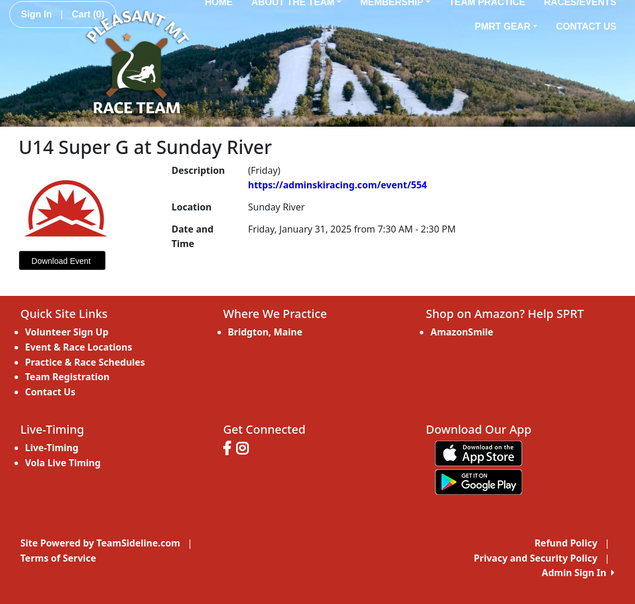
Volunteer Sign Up (67, 332)
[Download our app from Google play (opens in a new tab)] (478, 481)
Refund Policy (565, 543)
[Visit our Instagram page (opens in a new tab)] (245, 450)
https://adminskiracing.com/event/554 (337, 184)
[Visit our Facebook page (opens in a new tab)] (229, 450)
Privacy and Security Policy (535, 558)
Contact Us (586, 26)
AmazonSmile (461, 332)
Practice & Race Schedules (85, 362)
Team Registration (67, 376)
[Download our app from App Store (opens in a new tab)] (478, 452)
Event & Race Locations (78, 347)
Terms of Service (58, 558)
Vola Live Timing (63, 462)
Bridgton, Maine (265, 332)
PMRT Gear (506, 26)
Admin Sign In (578, 572)
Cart (88, 14)
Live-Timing (52, 447)
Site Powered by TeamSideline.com (100, 543)
